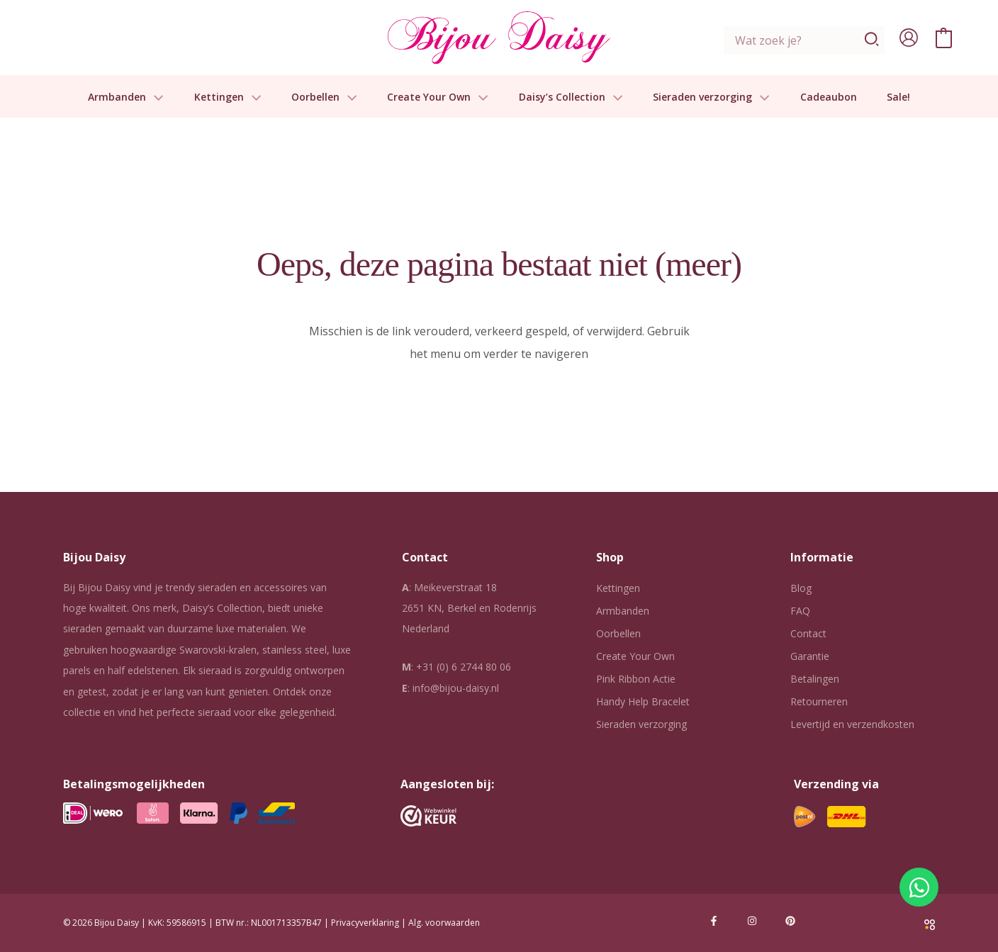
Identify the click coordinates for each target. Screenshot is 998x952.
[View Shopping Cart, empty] (944, 37)
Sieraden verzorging (711, 97)
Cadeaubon (828, 97)
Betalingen (814, 678)
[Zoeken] (872, 40)
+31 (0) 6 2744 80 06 (463, 666)
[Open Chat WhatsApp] (918, 887)
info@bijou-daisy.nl (456, 688)
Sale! (898, 97)
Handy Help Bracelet (643, 701)
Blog (801, 588)
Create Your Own (437, 97)
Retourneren (819, 701)
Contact (808, 633)
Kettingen (228, 97)
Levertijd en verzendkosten (852, 724)
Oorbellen (324, 97)
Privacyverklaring (365, 923)
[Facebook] (714, 921)
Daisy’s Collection (571, 97)
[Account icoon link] (909, 37)
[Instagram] (752, 921)
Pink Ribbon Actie (635, 678)
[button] (155, 97)
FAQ (800, 610)
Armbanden (126, 97)
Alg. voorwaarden (444, 923)
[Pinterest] (790, 921)
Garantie (809, 656)
